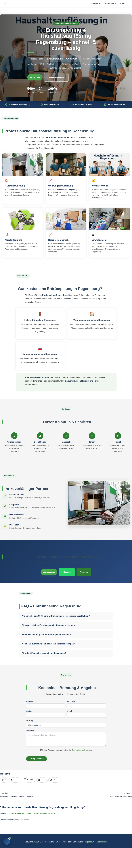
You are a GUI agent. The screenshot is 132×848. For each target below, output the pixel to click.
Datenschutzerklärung (80, 747)
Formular (86, 570)
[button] (115, 3)
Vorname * (30, 699)
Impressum (90, 840)
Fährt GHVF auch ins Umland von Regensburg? (44, 650)
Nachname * (72, 699)
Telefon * (29, 708)
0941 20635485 (48, 570)
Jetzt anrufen (37, 76)
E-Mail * (70, 708)
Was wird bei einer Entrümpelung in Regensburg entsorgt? (49, 623)
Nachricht (30, 728)
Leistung (29, 718)
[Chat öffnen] (6, 841)
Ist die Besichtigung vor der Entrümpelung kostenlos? (47, 632)
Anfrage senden (36, 756)
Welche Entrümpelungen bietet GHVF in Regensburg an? (48, 641)
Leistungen (110, 3)
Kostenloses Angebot (61, 77)
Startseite (95, 3)
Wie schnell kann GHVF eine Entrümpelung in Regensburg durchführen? (56, 613)
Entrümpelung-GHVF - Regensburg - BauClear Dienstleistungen (35, 811)
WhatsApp (68, 570)
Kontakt (123, 3)
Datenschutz (102, 840)
